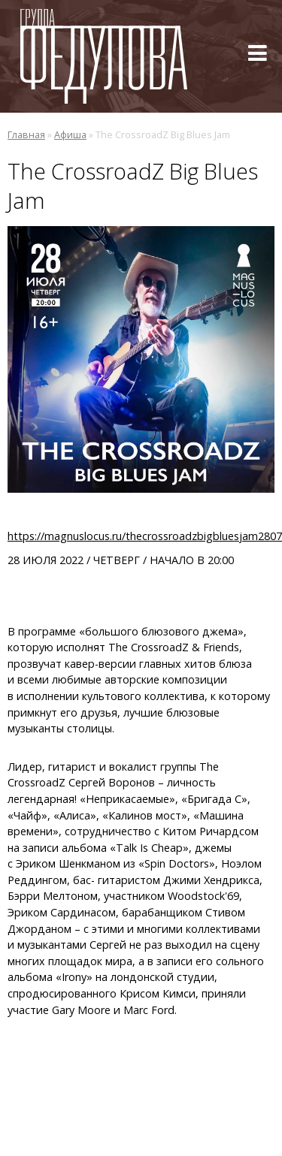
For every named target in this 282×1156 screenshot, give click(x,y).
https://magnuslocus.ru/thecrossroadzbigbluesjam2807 (145, 536)
